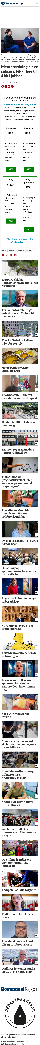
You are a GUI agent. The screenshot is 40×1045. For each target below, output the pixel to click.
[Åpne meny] (37, 3)
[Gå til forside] (14, 3)
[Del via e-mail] (12, 86)
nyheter (21, 250)
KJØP (11, 169)
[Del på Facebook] (2, 86)
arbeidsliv (12, 250)
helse (4, 250)
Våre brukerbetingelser (20, 242)
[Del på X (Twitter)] (5, 86)
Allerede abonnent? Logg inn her (20, 104)
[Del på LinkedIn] (9, 86)
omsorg (29, 250)
